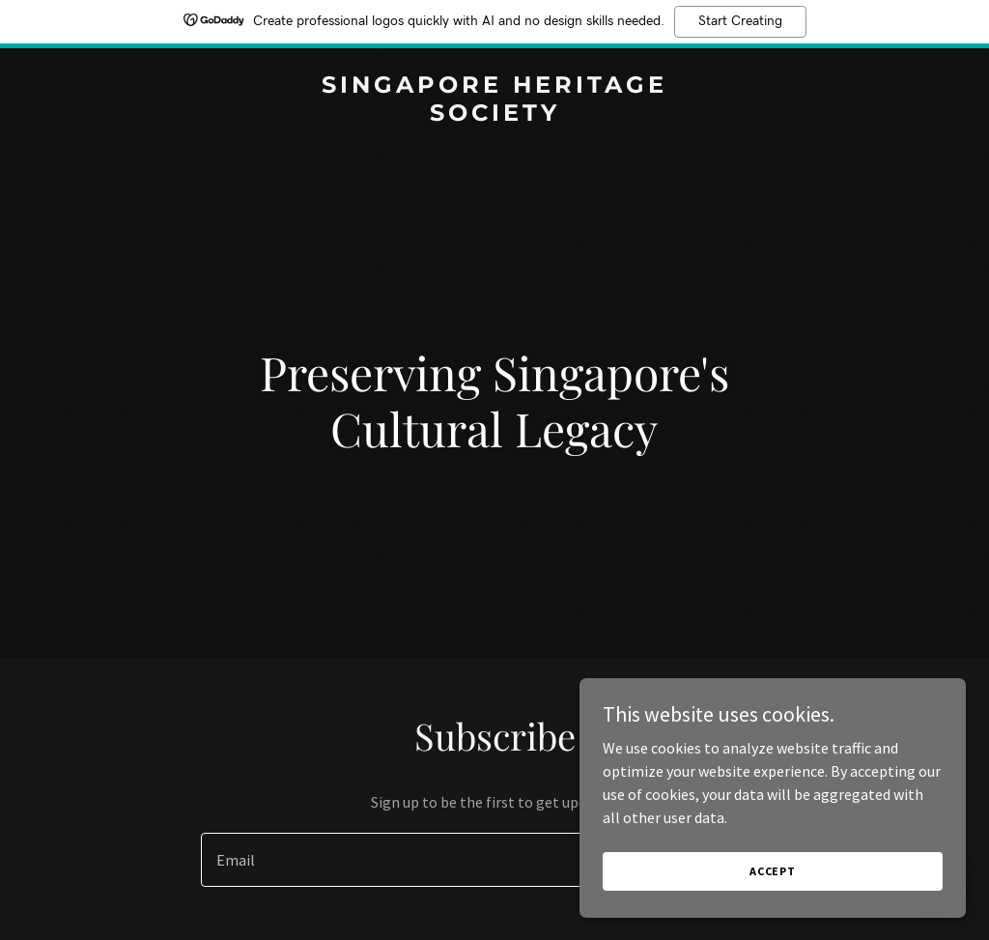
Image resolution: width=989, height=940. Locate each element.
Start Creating (740, 21)
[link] (494, 115)
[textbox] (423, 860)
